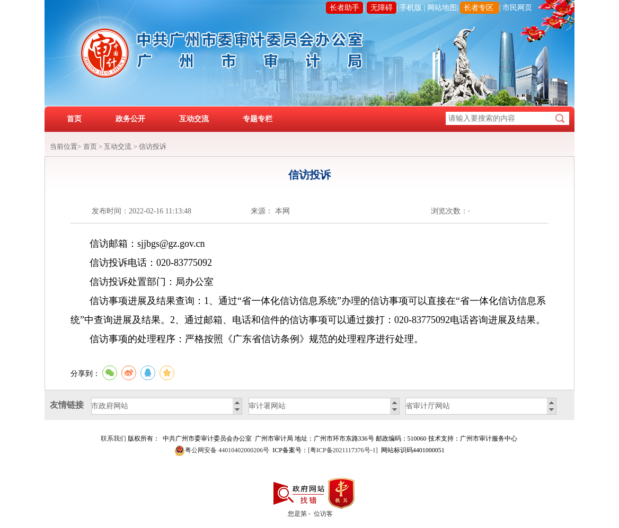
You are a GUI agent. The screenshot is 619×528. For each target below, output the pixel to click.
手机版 (411, 8)
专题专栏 (257, 119)
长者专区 (478, 8)
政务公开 (130, 119)
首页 (74, 119)
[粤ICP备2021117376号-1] (343, 450)
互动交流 (194, 119)
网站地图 (442, 8)
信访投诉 (152, 146)
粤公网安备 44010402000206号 (227, 450)
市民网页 (517, 8)
